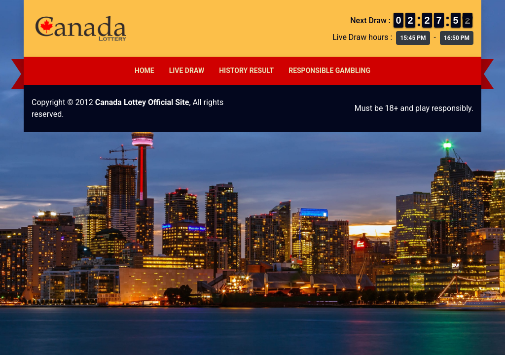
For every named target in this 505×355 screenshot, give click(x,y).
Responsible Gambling (329, 70)
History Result (246, 70)
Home (144, 70)
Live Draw (187, 70)
